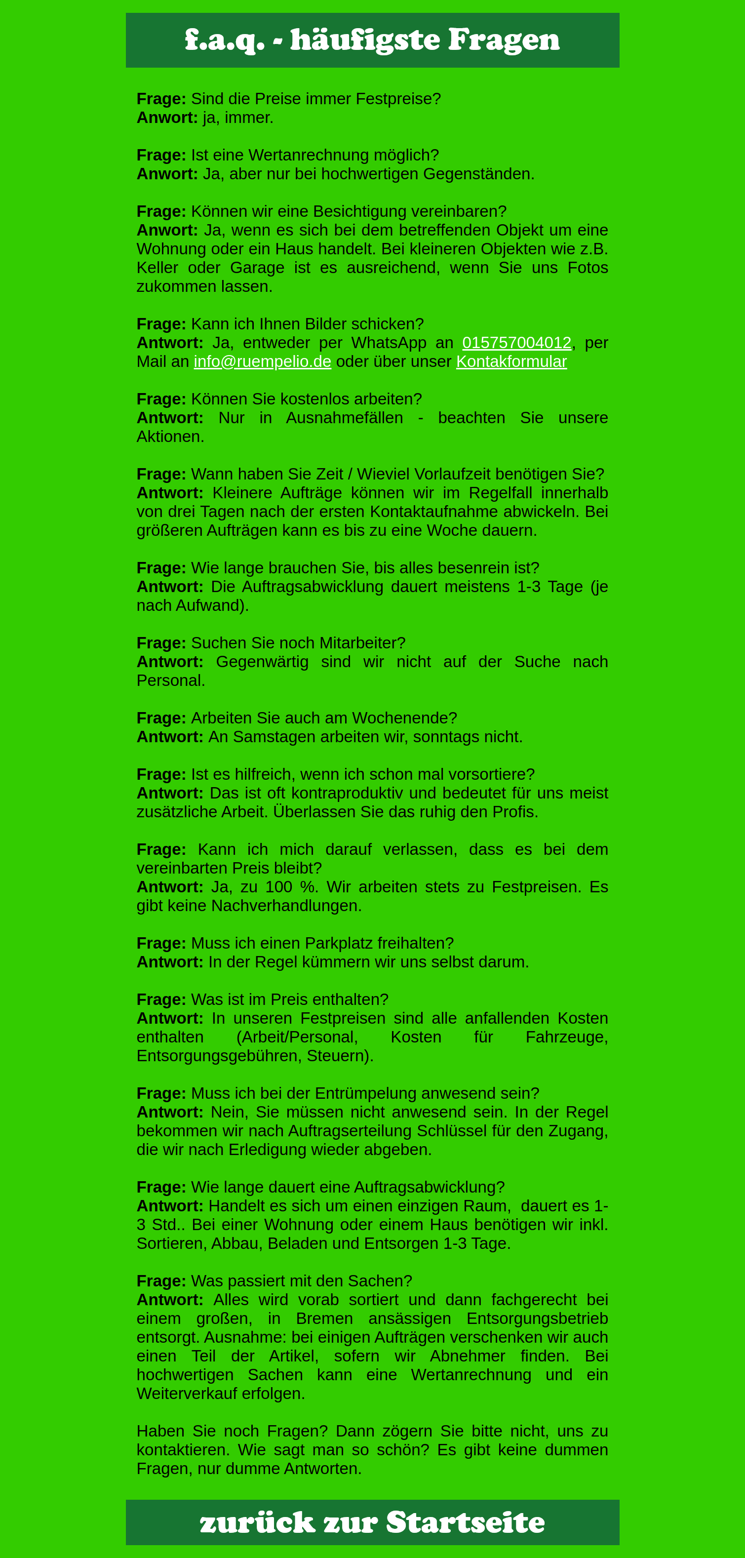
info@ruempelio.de (263, 361)
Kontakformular (511, 361)
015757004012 (517, 342)
